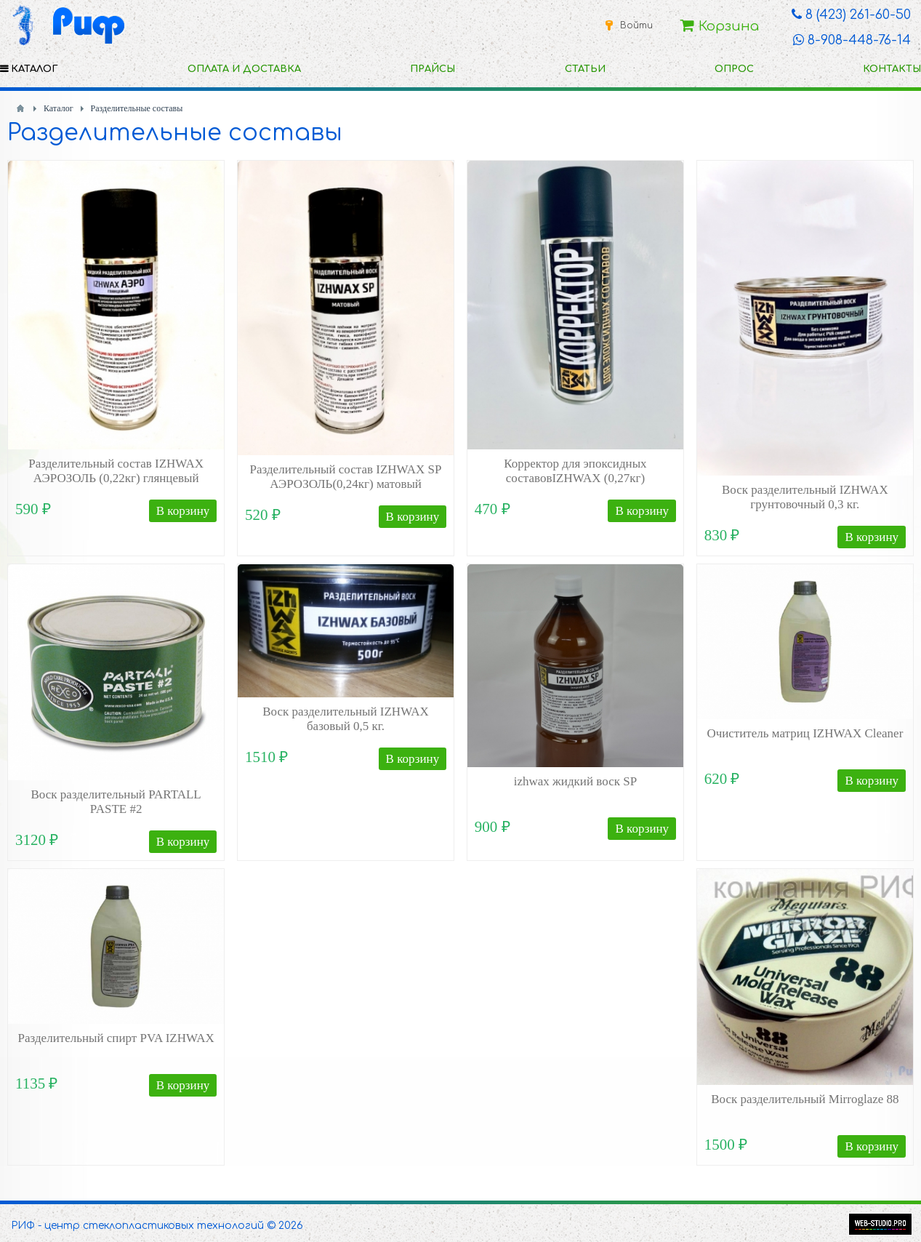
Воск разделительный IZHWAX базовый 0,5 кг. (345, 719)
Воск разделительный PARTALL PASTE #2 (116, 802)
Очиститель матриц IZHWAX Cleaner (805, 733)
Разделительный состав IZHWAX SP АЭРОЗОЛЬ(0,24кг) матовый (346, 476)
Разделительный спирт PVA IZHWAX (116, 1038)
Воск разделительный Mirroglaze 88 (804, 1099)
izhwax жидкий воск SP (575, 781)
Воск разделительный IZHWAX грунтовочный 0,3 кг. (805, 497)
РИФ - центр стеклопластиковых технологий (137, 1225)
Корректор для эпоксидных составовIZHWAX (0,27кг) (575, 471)
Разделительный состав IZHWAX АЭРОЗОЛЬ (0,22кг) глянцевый (116, 471)
